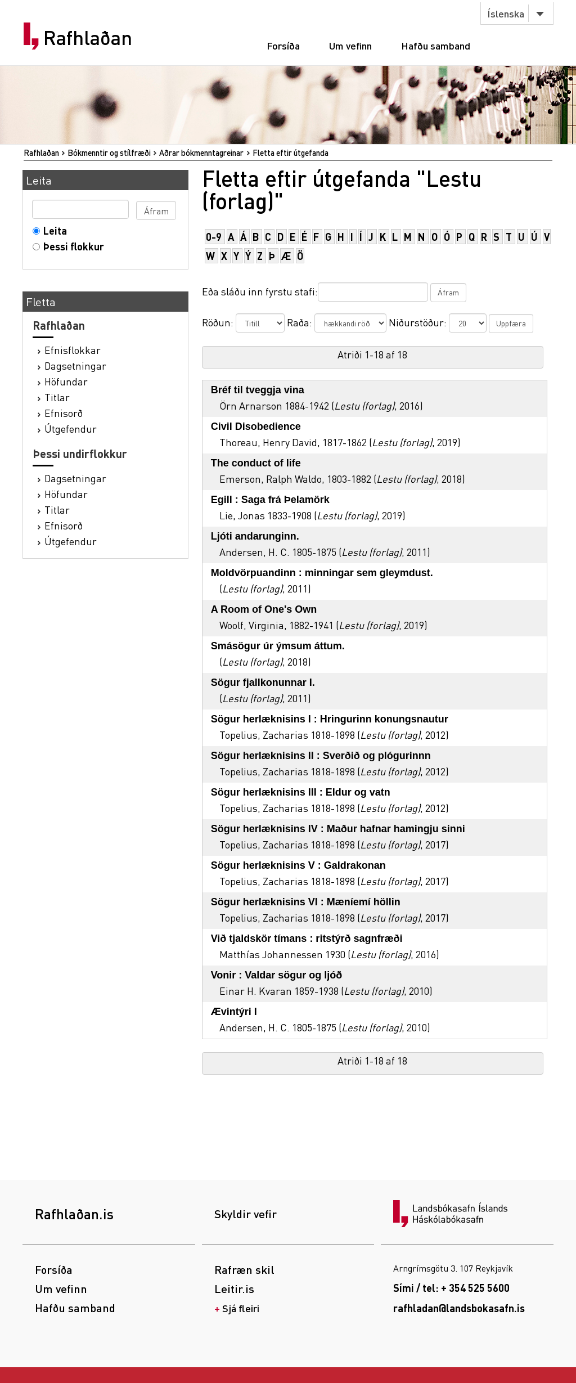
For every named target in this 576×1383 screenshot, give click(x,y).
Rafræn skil (244, 1269)
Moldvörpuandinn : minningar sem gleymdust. (322, 572)
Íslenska (505, 13)
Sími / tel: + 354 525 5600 (451, 1287)
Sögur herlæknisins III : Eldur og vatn (300, 792)
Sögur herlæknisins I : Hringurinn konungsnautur (329, 719)
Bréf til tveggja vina (257, 390)
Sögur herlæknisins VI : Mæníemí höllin (305, 902)
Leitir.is (234, 1288)
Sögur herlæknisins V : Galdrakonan (298, 865)
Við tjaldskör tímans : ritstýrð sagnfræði (307, 938)
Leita (52, 230)
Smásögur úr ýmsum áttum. (278, 646)
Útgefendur (70, 428)
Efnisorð (63, 412)
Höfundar (66, 381)
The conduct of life (256, 463)
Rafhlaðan (87, 38)
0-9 (214, 236)
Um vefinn (350, 45)
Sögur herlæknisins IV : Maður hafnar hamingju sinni (338, 828)
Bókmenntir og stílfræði (109, 152)
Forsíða (283, 45)
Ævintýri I (234, 1011)
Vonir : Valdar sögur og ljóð (277, 975)
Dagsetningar (75, 365)
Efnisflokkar (72, 349)
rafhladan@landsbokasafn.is (459, 1307)
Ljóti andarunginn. (255, 536)
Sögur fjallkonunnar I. (263, 682)
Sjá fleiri (240, 1307)
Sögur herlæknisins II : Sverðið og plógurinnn (321, 755)
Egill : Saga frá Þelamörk (270, 499)
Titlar (57, 396)
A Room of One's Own (264, 609)
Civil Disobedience (256, 426)
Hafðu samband (435, 45)
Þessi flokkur (71, 246)
